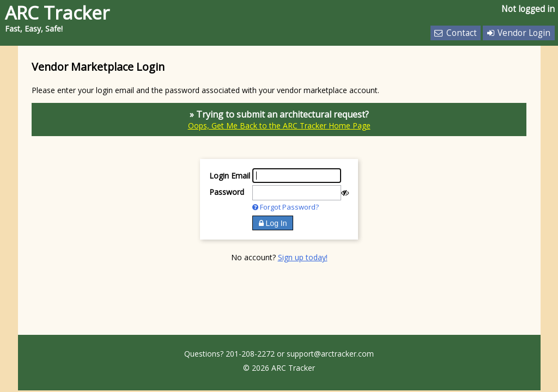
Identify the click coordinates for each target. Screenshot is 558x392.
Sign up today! (302, 257)
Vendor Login (518, 33)
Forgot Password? (285, 207)
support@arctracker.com (330, 353)
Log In (273, 223)
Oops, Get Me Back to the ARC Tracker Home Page (279, 125)
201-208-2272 (250, 353)
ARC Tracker (57, 12)
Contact (455, 33)
